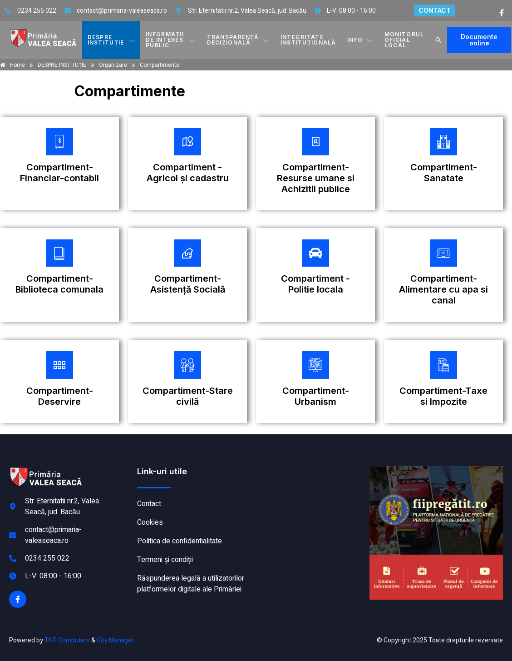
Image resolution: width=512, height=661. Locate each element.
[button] (438, 40)
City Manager (115, 641)
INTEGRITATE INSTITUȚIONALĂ (309, 40)
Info (361, 40)
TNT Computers (67, 641)
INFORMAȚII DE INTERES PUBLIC (171, 40)
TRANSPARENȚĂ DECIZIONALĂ (238, 40)
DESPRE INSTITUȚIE (110, 40)
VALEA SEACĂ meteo (311, 501)
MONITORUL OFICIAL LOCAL (404, 40)
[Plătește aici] (59, 163)
